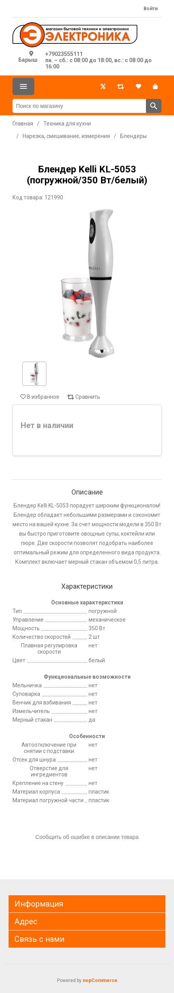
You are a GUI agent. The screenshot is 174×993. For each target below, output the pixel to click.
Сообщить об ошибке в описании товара (87, 837)
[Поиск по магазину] (79, 106)
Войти (151, 8)
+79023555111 (64, 54)
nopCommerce (100, 980)
